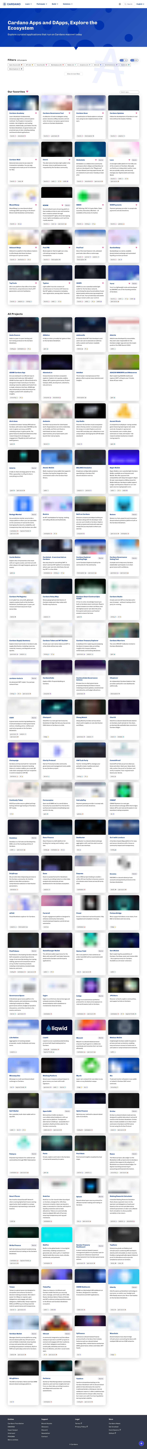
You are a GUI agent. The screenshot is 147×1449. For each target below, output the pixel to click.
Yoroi (112, 284)
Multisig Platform (50, 1076)
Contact (44, 1436)
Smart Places (14, 1196)
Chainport (47, 717)
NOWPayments (116, 205)
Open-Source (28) (15, 65)
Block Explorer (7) (15, 69)
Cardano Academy (16, 113)
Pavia (45, 1153)
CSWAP (113, 800)
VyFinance (80, 1333)
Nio (111, 1076)
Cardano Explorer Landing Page (83, 558)
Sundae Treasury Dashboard (83, 1246)
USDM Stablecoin (83, 1287)
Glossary (44, 1427)
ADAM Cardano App (17, 372)
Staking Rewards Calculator (121, 1196)
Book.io (46, 514)
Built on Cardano (83, 514)
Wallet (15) (71, 65)
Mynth (79, 1076)
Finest (78, 913)
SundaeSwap (115, 248)
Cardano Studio (116, 597)
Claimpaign (13, 760)
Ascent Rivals (115, 421)
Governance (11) (111, 65)
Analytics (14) (85, 65)
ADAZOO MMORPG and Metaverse (123, 372)
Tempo (12, 1287)
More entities (13, 1440)
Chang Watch (81, 717)
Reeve (112, 1154)
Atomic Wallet (48, 468)
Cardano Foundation (16, 1423)
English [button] (139, 4)
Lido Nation (13, 1038)
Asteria (12, 468)
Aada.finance (14, 335)
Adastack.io (47, 372)
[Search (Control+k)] (129, 4)
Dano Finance (48, 837)
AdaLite (113, 335)
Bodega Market (15, 514)
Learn (27, 4)
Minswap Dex (14, 1076)
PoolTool (79, 248)
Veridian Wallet (15, 1334)
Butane (112, 514)
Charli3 (113, 717)
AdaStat (79, 372)
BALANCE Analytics (84, 468)
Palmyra (12, 1154)
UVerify (113, 1287)
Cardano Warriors (117, 640)
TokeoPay (47, 1287)
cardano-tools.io (16, 678)
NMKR (78, 205)
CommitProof (115, 760)
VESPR (79, 283)
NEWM (45, 205)
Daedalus (13, 838)
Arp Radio (80, 421)
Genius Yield (81, 951)
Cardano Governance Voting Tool (118, 558)
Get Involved (113, 1427)
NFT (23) (29, 65)
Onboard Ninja (15, 248)
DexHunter (80, 837)
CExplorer (114, 678)
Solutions (66, 4)
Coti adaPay (81, 800)
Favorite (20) (42, 65)
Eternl (45, 160)
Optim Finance (82, 1111)
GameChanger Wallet (51, 951)
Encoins (113, 874)
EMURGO (11, 1427)
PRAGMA (11, 1436)
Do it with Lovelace (117, 837)
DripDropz (13, 873)
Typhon (46, 283)
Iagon (45, 996)
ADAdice (46, 335)
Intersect (11, 1433)
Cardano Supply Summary (19, 640)
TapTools (13, 283)
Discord (44, 1430)
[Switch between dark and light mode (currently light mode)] (119, 4)
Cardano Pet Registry (17, 597)
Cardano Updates (117, 113)
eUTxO (11, 913)
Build (54, 4)
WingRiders (14, 1378)
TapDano (113, 1245)
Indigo (79, 996)
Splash (79, 1197)
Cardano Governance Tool (53, 113)
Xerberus (46, 1378)
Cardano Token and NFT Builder (55, 640)
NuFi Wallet (13, 1111)
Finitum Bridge (115, 913)
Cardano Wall (14, 160)
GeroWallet (114, 951)
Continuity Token (16, 800)
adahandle (80, 335)
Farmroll (46, 913)
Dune (45, 873)
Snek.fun (46, 1196)
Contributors (115, 1430)
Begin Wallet (115, 468)
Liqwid (45, 1038)
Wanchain (114, 1333)
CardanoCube (48, 678)
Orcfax (112, 1111)
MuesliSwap (14, 205)
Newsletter (45, 1433)
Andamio (46, 421)
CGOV (11, 718)
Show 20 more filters (73, 74)
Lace (112, 160)
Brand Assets (46, 1423)
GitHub (112, 1433)
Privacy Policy (81, 1427)
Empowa (79, 873)
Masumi (79, 1038)
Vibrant (46, 1334)
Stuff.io (46, 1245)
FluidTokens (14, 951)
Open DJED (47, 1111)
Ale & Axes (13, 421)
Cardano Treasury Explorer (87, 640)
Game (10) (125, 65)
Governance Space (16, 996)
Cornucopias (48, 800)
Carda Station (15, 557)
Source (101, 160)
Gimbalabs (80, 160)
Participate (41, 4)
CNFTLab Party (82, 760)
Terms (78, 1423)
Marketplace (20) (57, 65)
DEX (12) (97, 65)
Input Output (13, 1430)
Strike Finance (15, 1245)
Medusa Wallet (116, 1038)
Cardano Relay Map (51, 597)
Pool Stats (80, 1153)
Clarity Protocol (49, 760)
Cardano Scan (82, 113)
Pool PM (46, 248)
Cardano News (114, 1423)
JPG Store (114, 996)
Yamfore (79, 1379)
